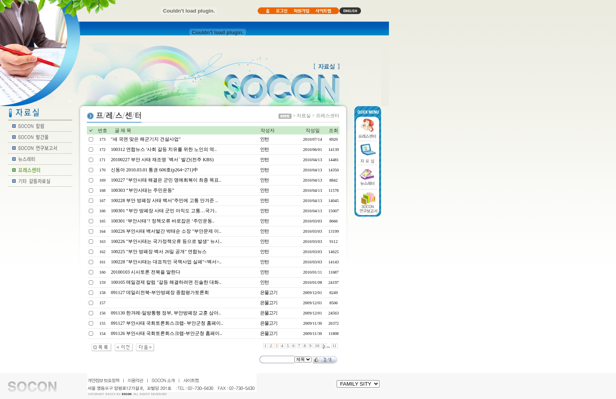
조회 (333, 130)
